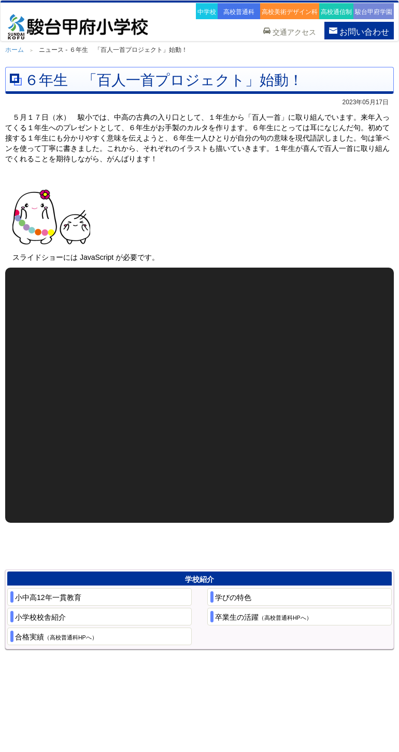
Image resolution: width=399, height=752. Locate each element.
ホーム (14, 49)
